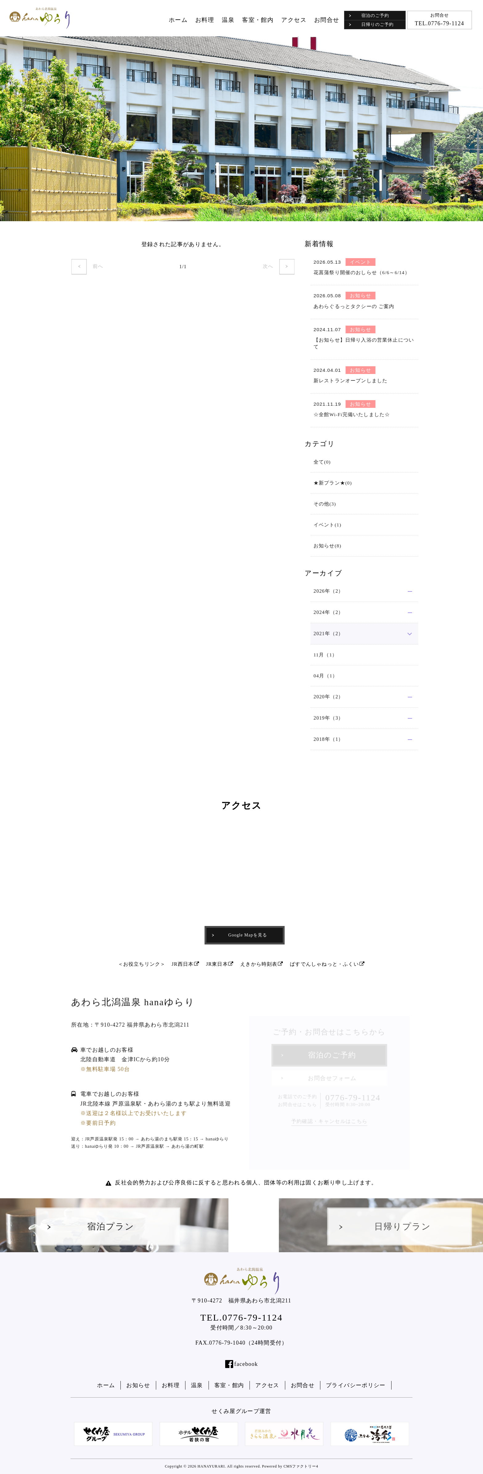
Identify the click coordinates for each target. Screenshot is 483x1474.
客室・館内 (258, 20)
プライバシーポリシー (356, 1385)
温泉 (228, 20)
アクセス (293, 20)
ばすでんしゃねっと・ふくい (327, 964)
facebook (246, 1364)
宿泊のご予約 (369, 15)
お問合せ (326, 20)
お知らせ (138, 1385)
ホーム (178, 20)
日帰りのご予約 (371, 24)
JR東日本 (220, 964)
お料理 (204, 20)
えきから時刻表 (262, 964)
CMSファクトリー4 (300, 1466)
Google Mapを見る (239, 935)
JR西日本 (186, 964)
